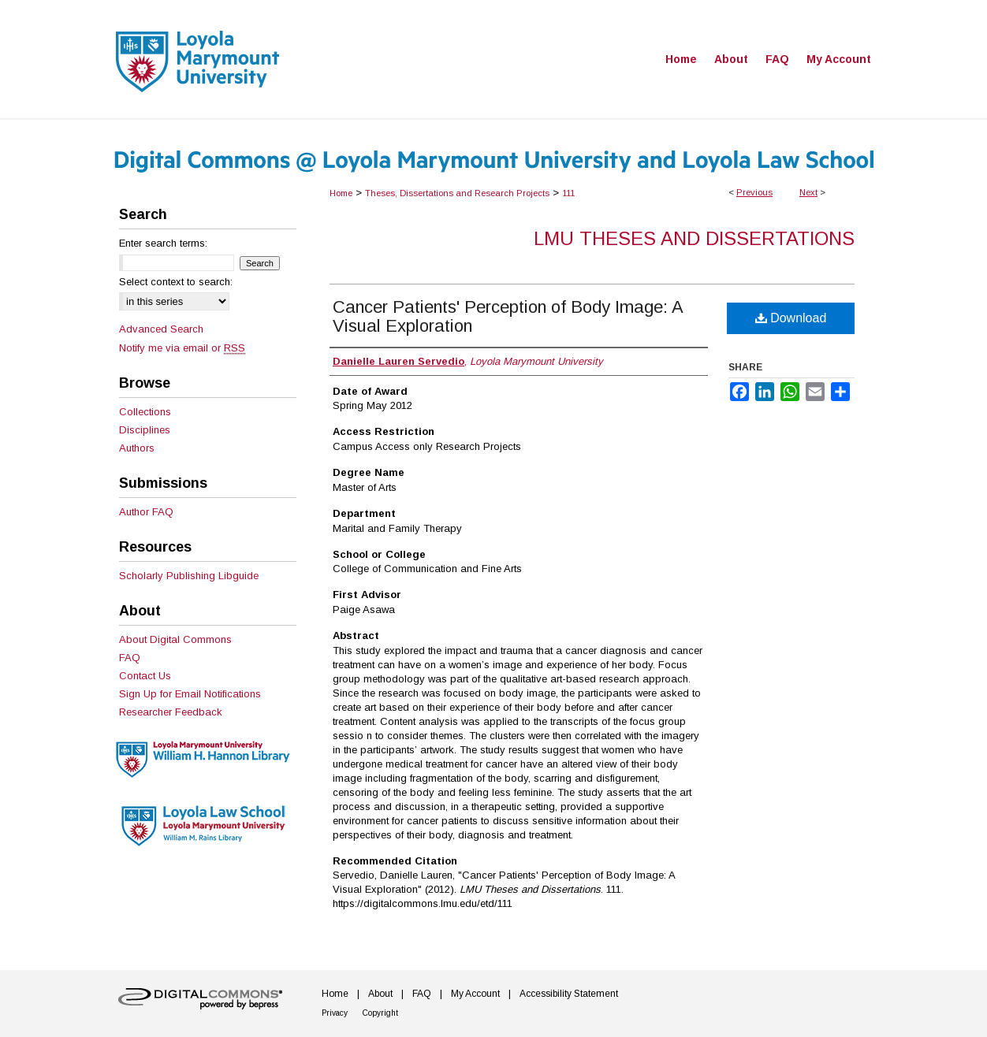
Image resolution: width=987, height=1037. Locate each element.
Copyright (380, 1013)
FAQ (129, 657)
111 (568, 193)
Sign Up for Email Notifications (190, 694)
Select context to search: (176, 282)
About (380, 993)
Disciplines (144, 430)
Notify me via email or (182, 348)
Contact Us (145, 676)
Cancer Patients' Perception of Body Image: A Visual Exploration (508, 316)
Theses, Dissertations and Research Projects (457, 193)
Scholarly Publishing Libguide (189, 576)
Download (791, 318)
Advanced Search (161, 329)
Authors (137, 448)
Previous (754, 192)
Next (808, 192)
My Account (475, 993)
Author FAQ (146, 512)
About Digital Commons (175, 639)
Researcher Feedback (170, 712)
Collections (145, 412)
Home (341, 193)
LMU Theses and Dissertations (694, 238)
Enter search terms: (163, 243)
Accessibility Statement (569, 993)
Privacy (335, 1013)
